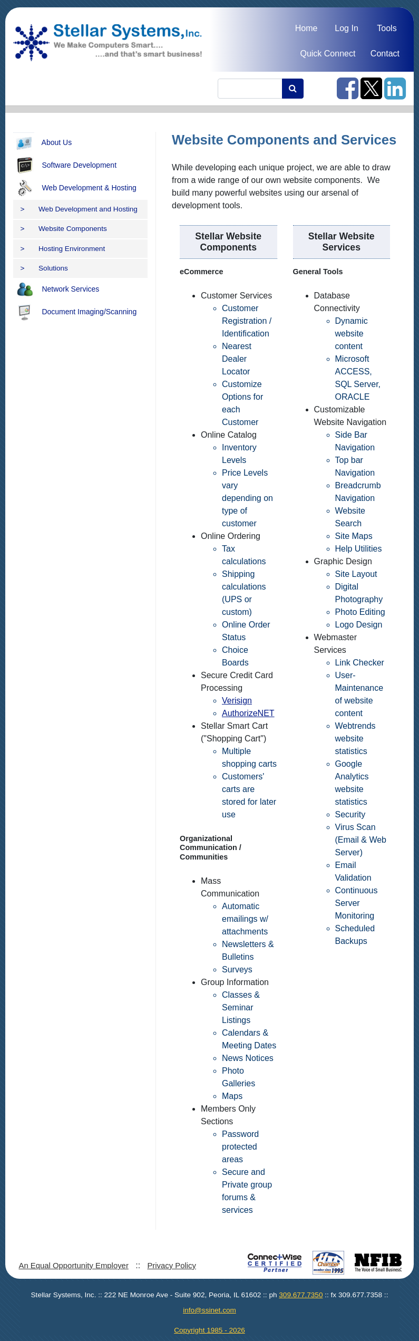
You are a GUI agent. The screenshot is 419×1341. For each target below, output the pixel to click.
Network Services (56, 289)
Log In (346, 28)
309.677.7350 (301, 1295)
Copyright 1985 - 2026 (209, 1330)
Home (306, 28)
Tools (386, 28)
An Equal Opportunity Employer (73, 1265)
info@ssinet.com (209, 1310)
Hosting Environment (63, 249)
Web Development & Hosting (75, 188)
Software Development (64, 165)
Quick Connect (327, 53)
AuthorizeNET (248, 713)
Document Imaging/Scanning (75, 312)
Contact (385, 53)
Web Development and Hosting (79, 209)
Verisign (237, 700)
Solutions (44, 268)
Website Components (64, 229)
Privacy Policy (171, 1265)
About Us (42, 142)
